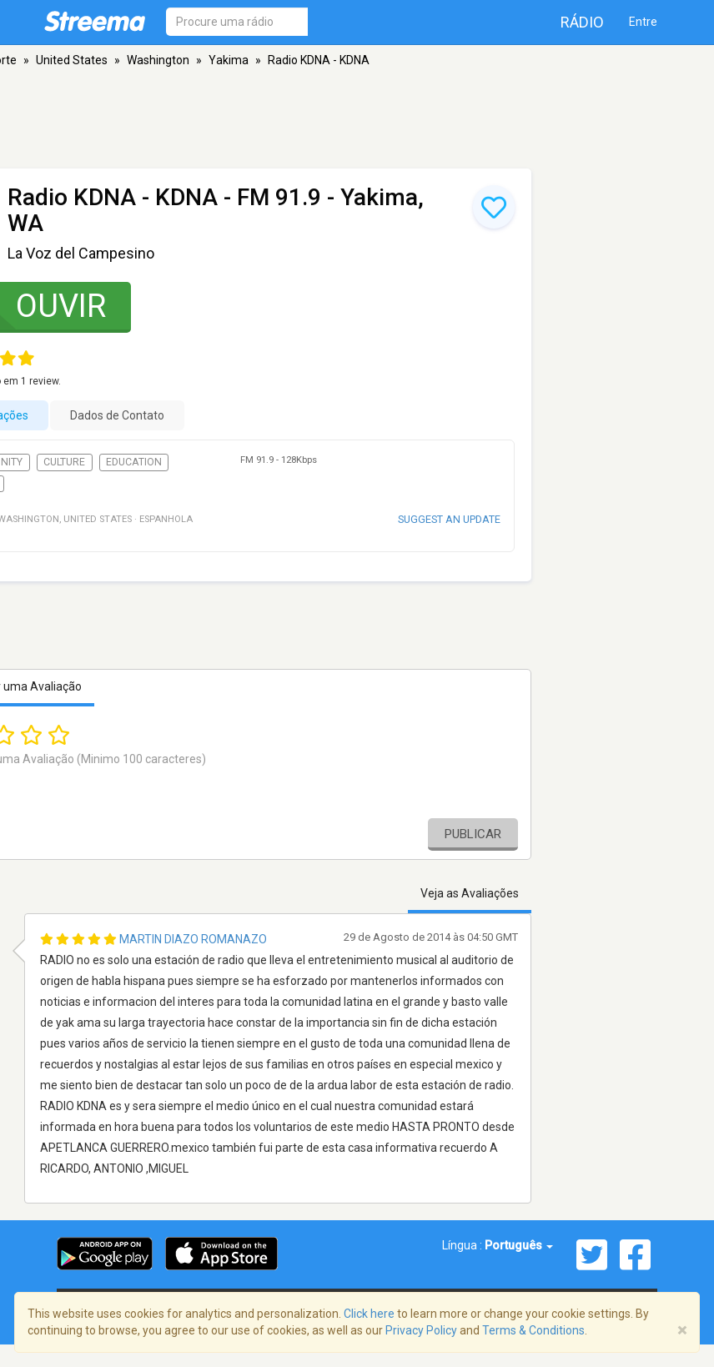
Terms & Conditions (533, 1330)
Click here (369, 1313)
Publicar (473, 834)
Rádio (582, 22)
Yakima (229, 60)
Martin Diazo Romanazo (193, 939)
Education (134, 462)
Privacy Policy (421, 1330)
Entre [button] (643, 21)
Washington (158, 60)
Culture (64, 462)
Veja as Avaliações (469, 893)
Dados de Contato (117, 415)
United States (72, 60)
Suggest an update (449, 519)
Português (519, 1245)
